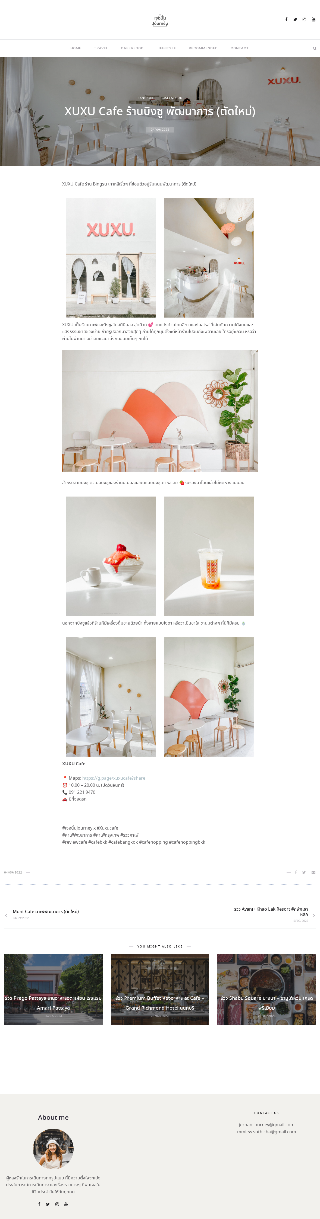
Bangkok (145, 98)
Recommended (203, 48)
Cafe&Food (132, 48)
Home (75, 48)
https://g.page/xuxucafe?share (113, 778)
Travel (101, 48)
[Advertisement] (160, 1081)
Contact (240, 48)
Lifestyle (166, 48)
